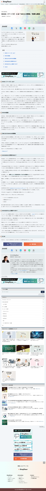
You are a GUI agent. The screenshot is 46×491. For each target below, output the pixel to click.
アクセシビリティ (23, 311)
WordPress (23, 313)
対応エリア (10, 481)
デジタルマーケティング (23, 299)
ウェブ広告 (23, 304)
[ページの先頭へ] (44, 463)
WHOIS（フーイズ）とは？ (10, 53)
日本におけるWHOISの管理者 (10, 58)
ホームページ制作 (23, 309)
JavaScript (23, 318)
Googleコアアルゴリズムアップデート (17, 188)
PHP (23, 320)
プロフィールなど (11, 478)
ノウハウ (20, 479)
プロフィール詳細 (14, 273)
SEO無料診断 (33, 478)
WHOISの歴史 (7, 55)
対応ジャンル (10, 479)
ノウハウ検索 (5, 289)
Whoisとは (4, 151)
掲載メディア (21, 478)
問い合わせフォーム (35, 476)
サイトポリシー (22, 481)
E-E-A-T (33, 214)
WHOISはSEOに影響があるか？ (11, 61)
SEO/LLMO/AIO (23, 302)
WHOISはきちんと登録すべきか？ (11, 64)
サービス (10, 476)
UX (23, 325)
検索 (43, 291)
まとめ (6, 66)
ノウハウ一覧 (4, 276)
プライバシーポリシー (23, 482)
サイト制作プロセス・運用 (23, 323)
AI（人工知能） (23, 306)
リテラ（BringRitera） (23, 270)
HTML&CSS (23, 316)
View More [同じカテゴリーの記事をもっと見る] (41, 426)
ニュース (20, 476)
